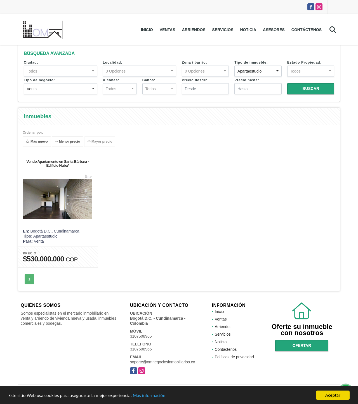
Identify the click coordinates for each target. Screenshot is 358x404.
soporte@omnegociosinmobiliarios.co (162, 362)
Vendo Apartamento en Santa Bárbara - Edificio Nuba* (58, 163)
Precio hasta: (246, 80)
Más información (149, 395)
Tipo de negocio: (39, 80)
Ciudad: (31, 62)
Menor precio (67, 142)
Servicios (222, 29)
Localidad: (113, 62)
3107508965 (141, 336)
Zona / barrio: (194, 62)
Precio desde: (195, 80)
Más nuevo (37, 142)
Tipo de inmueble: (251, 62)
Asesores (274, 29)
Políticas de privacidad (234, 357)
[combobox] (60, 71)
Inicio (147, 29)
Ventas (167, 29)
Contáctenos (306, 29)
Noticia (248, 29)
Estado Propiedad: (304, 62)
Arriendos (193, 29)
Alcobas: (111, 80)
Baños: (149, 80)
